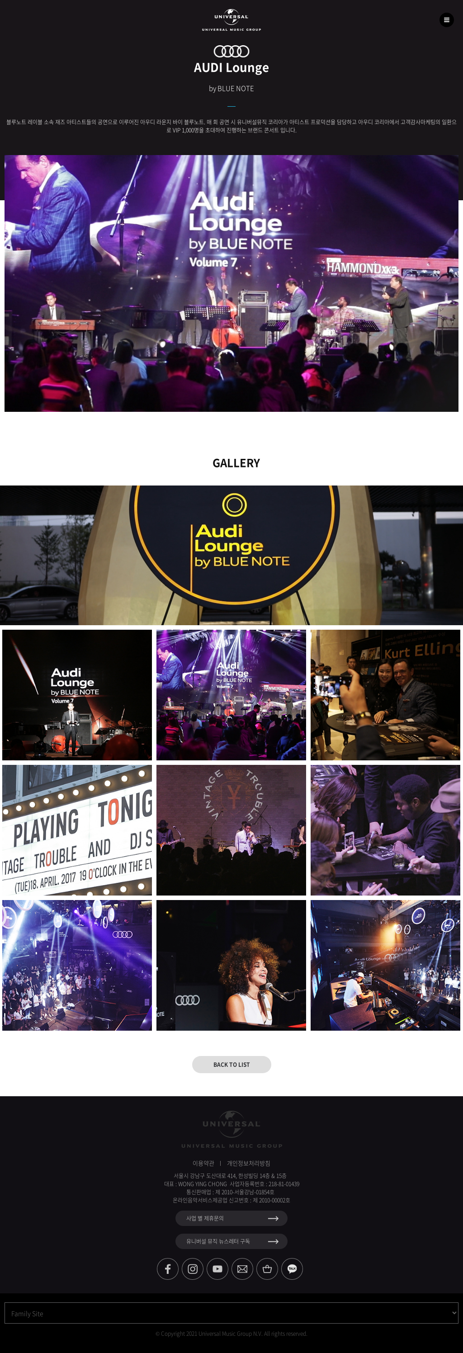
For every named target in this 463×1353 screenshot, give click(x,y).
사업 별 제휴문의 (205, 1218)
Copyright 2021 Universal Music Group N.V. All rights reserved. (234, 1333)
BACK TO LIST (231, 1065)
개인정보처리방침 (248, 1163)
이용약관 (203, 1163)
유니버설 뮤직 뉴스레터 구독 (218, 1241)
